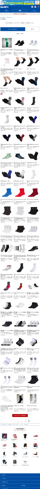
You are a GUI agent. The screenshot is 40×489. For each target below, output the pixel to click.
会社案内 (3, 485)
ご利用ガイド (4, 478)
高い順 (32, 29)
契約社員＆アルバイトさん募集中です (20, 13)
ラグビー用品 (2, 17)
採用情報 (23, 485)
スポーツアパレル (9, 17)
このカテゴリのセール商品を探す (20, 415)
